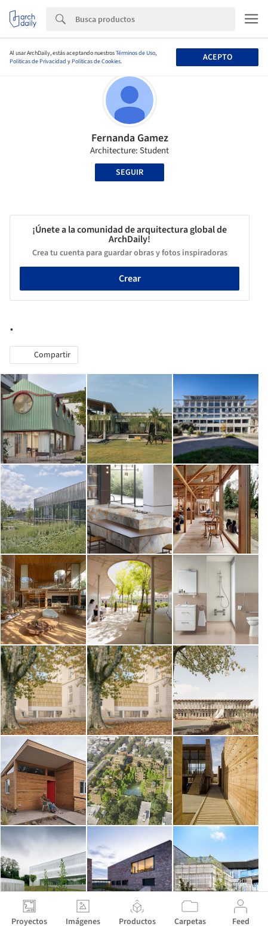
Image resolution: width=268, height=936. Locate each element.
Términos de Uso (135, 53)
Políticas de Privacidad (38, 61)
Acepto (217, 57)
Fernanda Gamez (129, 138)
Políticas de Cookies (96, 61)
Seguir (129, 172)
